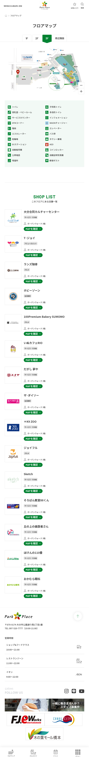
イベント (55, 753)
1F (27, 38)
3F (47, 38)
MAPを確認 (32, 228)
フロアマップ (11, 753)
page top (78, 616)
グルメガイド (33, 753)
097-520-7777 (16, 628)
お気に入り (74, 6)
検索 (82, 6)
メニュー (77, 753)
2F (36, 38)
